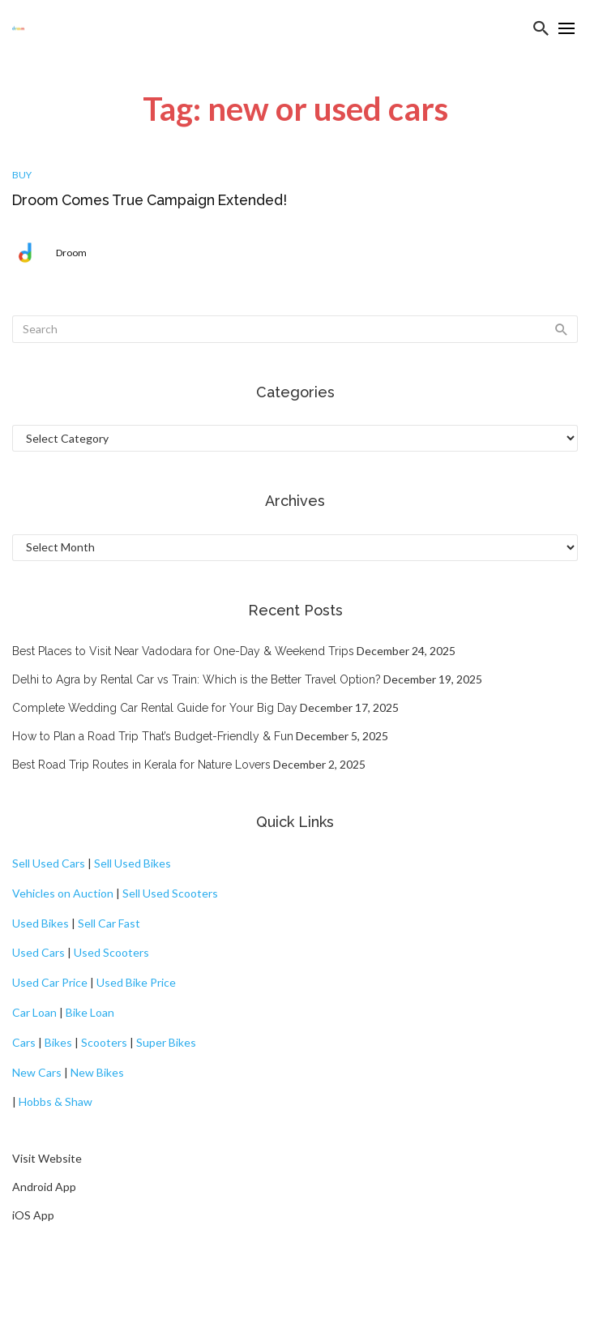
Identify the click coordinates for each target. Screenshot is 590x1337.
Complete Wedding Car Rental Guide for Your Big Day (154, 707)
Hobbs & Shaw (55, 1101)
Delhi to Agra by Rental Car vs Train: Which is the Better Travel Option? (196, 679)
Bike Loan (90, 1012)
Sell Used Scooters (170, 893)
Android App (44, 1186)
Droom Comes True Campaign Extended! (149, 199)
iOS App (33, 1215)
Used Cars (38, 952)
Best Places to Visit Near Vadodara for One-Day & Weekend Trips (183, 651)
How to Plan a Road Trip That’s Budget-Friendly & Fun (152, 736)
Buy (22, 175)
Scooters (104, 1042)
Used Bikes (40, 923)
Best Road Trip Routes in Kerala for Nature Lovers (141, 764)
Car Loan (34, 1012)
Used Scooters (111, 952)
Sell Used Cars (48, 863)
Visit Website (47, 1158)
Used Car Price (50, 982)
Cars (24, 1042)
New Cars (37, 1072)
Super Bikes (166, 1042)
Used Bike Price (136, 982)
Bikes (58, 1042)
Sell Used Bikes (132, 863)
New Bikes (97, 1072)
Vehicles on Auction (62, 893)
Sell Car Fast (109, 923)
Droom (71, 252)
